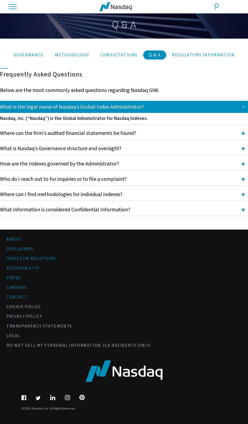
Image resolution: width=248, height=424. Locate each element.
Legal (13, 336)
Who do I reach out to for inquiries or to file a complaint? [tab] (122, 179)
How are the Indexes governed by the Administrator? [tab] (122, 164)
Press (13, 278)
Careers (16, 287)
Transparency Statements (39, 326)
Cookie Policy (23, 307)
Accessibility (22, 268)
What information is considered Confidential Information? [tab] (122, 209)
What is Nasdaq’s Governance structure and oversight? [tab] (122, 148)
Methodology (72, 55)
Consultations (119, 55)
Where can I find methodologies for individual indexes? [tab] (122, 194)
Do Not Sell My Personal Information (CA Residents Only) (78, 345)
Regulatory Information (203, 55)
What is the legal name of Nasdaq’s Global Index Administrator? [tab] (122, 107)
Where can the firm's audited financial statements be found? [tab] (122, 133)
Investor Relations (31, 258)
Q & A (155, 55)
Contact (17, 297)
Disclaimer (20, 249)
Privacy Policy (24, 316)
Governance (28, 55)
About (14, 239)
